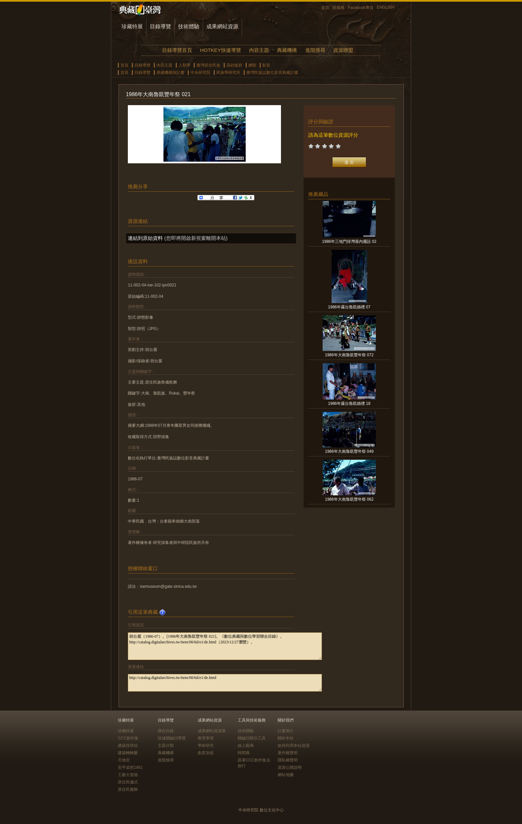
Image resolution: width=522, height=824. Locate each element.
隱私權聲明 (288, 760)
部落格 (339, 7)
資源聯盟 (343, 50)
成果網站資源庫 (212, 731)
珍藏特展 (132, 26)
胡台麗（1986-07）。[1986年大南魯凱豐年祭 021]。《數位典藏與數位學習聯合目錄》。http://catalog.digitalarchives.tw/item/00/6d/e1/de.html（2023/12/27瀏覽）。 (225, 646)
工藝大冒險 (128, 774)
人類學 (184, 65)
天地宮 (124, 760)
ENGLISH (385, 7)
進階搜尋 (315, 50)
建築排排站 (128, 745)
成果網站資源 (222, 26)
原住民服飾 (128, 789)
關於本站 (286, 738)
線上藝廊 (246, 745)
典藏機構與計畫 (170, 72)
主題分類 (166, 745)
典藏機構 (287, 50)
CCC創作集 (128, 738)
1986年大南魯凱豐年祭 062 (349, 499)
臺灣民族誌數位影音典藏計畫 (272, 72)
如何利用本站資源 (294, 745)
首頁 (325, 7)
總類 (252, 65)
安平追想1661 (130, 767)
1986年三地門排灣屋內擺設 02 (349, 241)
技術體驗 (188, 26)
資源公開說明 (290, 767)
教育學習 (206, 738)
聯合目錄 (166, 731)
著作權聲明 (288, 752)
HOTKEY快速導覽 (220, 50)
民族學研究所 (228, 72)
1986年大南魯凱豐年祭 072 (349, 355)
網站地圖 (286, 774)
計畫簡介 (286, 731)
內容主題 (259, 50)
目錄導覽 (160, 26)
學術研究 (206, 745)
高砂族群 (234, 65)
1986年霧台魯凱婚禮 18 (349, 403)
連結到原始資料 (145, 238)
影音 (266, 65)
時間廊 (244, 752)
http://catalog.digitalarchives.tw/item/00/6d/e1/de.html (225, 683)
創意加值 (206, 752)
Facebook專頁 (361, 7)
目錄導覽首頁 (177, 50)
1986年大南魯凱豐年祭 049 (349, 451)
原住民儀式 (128, 782)
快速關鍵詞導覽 (172, 738)
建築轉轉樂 (128, 752)
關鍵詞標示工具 (252, 738)
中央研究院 (200, 72)
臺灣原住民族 (208, 65)
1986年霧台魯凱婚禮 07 (349, 307)
